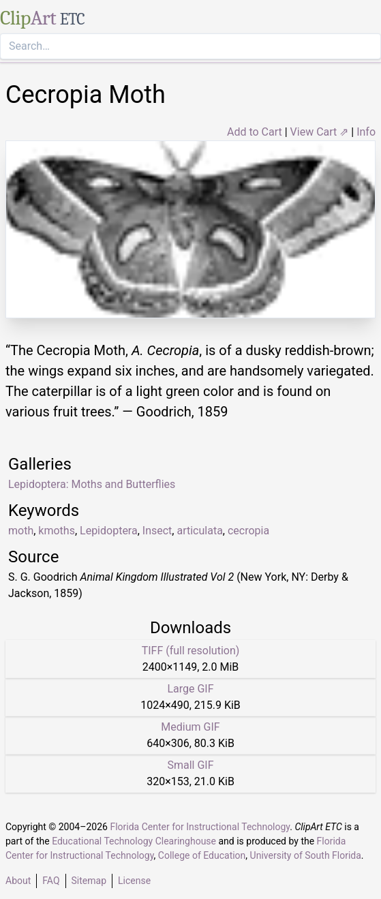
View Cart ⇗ (319, 131)
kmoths (56, 530)
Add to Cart (254, 131)
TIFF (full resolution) (191, 650)
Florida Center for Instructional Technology (200, 826)
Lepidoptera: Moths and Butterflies (91, 484)
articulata (199, 530)
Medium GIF (190, 726)
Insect (157, 530)
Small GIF (190, 765)
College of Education (202, 855)
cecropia (248, 530)
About (18, 880)
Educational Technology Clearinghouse (134, 841)
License (134, 880)
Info (366, 131)
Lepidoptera (109, 530)
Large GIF (190, 688)
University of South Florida (305, 855)
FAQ (50, 880)
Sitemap (89, 880)
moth (20, 530)
